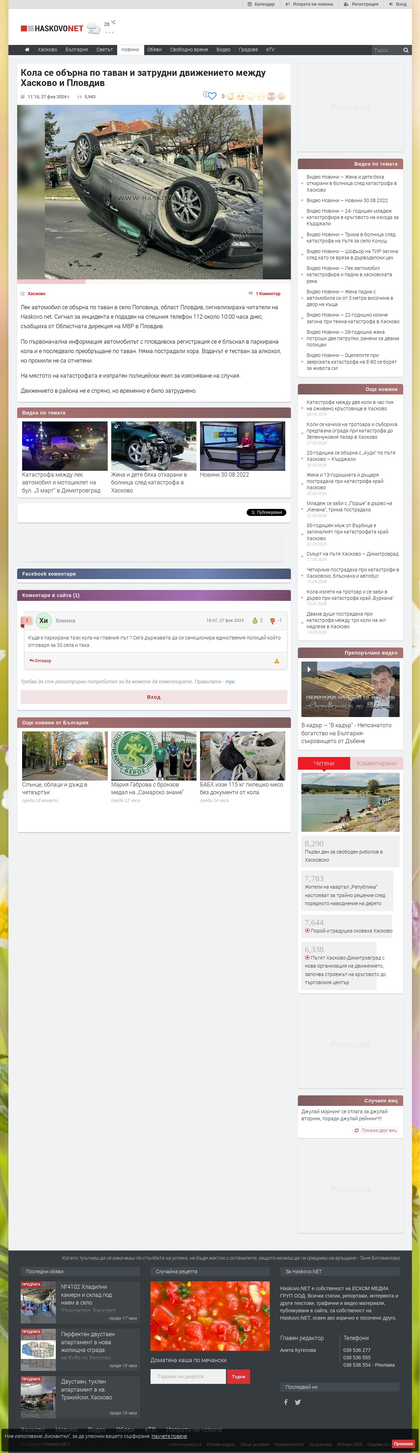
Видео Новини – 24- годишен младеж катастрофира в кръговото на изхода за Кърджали (353, 217)
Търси (238, 1376)
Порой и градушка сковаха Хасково (351, 930)
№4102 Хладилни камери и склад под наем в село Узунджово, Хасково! (88, 1298)
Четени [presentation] (324, 763)
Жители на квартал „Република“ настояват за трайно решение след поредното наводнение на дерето (345, 895)
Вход (154, 697)
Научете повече (169, 1436)
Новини (130, 49)
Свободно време (189, 49)
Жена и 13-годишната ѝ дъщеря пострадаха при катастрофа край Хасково (345, 481)
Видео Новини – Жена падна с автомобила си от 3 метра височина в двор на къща (350, 297)
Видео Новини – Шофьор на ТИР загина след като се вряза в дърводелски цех (352, 254)
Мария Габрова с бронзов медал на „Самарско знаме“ (147, 788)
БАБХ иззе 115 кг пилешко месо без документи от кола (241, 788)
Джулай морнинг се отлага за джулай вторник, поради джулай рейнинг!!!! (344, 1115)
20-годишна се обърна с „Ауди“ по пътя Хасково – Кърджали (351, 455)
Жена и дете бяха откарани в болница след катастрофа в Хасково (149, 482)
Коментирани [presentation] (376, 763)
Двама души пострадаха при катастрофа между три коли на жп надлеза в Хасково (346, 620)
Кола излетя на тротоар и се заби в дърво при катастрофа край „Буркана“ (350, 594)
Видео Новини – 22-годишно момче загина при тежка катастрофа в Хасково (353, 317)
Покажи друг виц (375, 1130)
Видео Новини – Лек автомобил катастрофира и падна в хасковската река (349, 274)
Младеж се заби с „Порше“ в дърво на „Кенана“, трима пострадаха (349, 506)
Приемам (403, 1443)
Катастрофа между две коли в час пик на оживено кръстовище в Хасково (350, 405)
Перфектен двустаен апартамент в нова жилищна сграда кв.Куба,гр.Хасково (88, 1345)
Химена (65, 620)
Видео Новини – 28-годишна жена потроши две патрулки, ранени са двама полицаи (353, 338)
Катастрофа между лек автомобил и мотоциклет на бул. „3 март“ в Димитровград (61, 482)
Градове (248, 49)
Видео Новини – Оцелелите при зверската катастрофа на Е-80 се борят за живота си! (352, 361)
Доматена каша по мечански (189, 1360)
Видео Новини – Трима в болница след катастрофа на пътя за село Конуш (351, 237)
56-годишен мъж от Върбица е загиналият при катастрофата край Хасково (347, 531)
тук (230, 681)
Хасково (36, 293)
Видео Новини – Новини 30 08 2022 (347, 200)
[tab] (324, 765)
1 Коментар (268, 293)
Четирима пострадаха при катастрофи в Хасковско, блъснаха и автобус (353, 572)
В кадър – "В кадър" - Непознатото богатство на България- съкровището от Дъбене (346, 732)
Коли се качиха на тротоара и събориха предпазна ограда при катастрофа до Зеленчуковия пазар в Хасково (352, 430)
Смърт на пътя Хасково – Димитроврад (353, 553)
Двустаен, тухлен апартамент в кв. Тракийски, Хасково (86, 1389)
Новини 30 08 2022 (224, 474)
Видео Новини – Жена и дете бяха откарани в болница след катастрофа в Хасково (352, 183)
